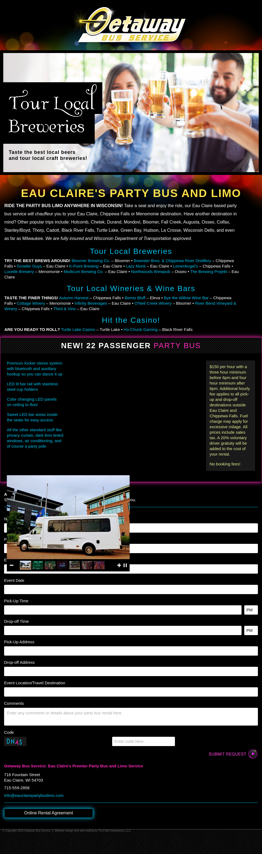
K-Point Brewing (84, 266)
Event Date (14, 580)
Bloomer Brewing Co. (91, 260)
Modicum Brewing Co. (84, 271)
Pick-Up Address (19, 641)
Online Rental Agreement (48, 813)
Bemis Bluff (135, 297)
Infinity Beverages (91, 303)
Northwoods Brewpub (150, 271)
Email (9, 559)
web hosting (86, 830)
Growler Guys (29, 266)
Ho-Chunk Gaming (140, 329)
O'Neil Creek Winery (153, 303)
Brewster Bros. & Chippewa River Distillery (172, 260)
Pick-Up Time (16, 600)
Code (9, 732)
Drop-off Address (19, 662)
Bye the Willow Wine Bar (186, 297)
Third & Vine (64, 308)
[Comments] (131, 717)
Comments (14, 703)
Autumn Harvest (74, 297)
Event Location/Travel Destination (34, 682)
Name (9, 518)
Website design (64, 830)
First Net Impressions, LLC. (115, 830)
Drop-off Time (16, 621)
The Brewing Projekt (208, 271)
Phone (10, 539)
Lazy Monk (136, 266)
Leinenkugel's (185, 266)
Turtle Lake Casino (78, 329)
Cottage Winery (31, 303)
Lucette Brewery (19, 271)
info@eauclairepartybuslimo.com (34, 795)
